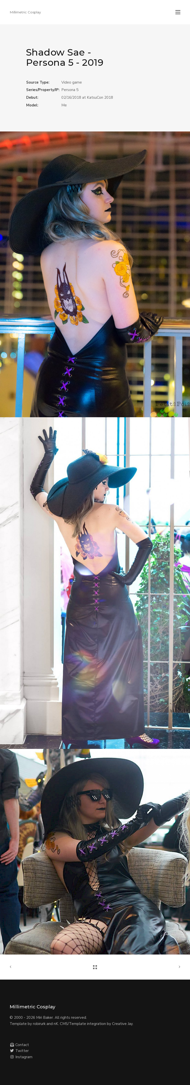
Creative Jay (122, 1023)
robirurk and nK (45, 1023)
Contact (19, 1044)
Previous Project (12, 967)
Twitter (19, 1050)
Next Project (178, 967)
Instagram (21, 1056)
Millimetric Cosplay (25, 12)
